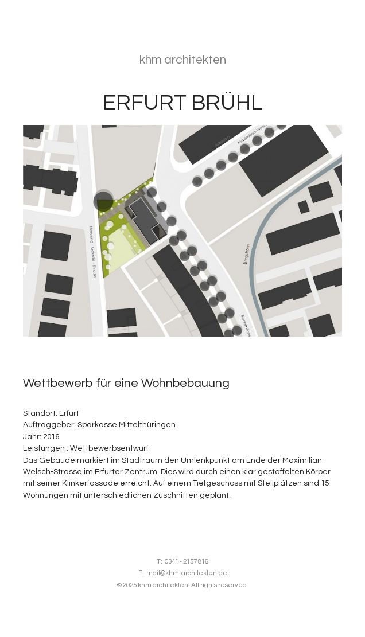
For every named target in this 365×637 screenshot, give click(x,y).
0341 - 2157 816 (186, 561)
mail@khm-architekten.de (186, 573)
